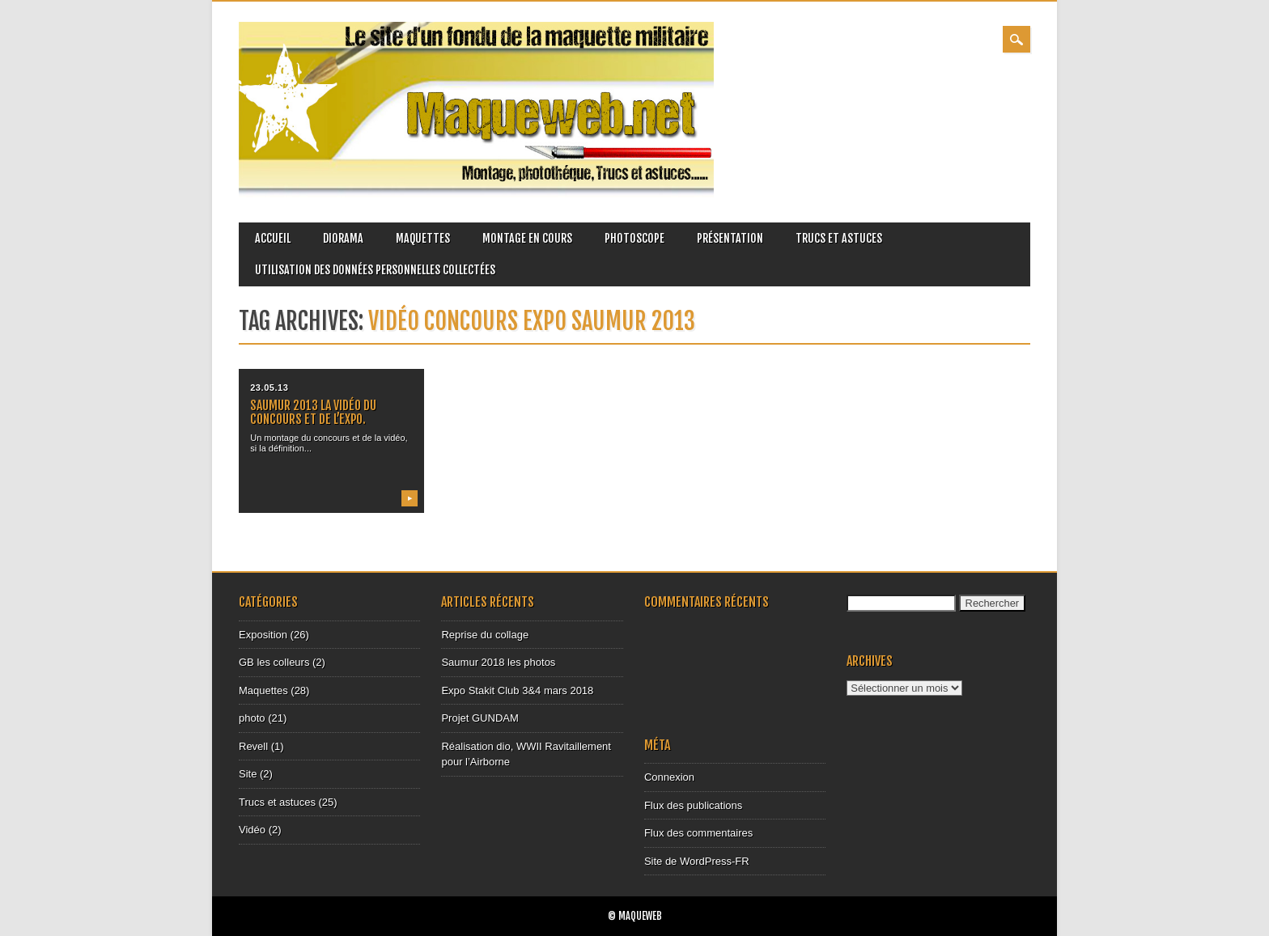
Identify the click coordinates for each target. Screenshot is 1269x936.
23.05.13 (269, 387)
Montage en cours (527, 238)
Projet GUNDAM (479, 718)
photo (252, 718)
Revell (253, 746)
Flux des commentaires (698, 833)
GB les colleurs (274, 662)
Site (248, 774)
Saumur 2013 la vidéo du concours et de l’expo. (313, 412)
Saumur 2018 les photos (498, 662)
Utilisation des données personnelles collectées (375, 270)
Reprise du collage (484, 635)
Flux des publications (693, 805)
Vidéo (252, 830)
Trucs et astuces (839, 238)
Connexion (669, 777)
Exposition (263, 635)
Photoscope (634, 238)
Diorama (343, 238)
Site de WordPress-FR (696, 861)
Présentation (730, 238)
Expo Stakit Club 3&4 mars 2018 (517, 690)
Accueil (273, 238)
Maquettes (423, 238)
